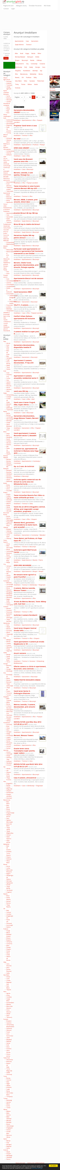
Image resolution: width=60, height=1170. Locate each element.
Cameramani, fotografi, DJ (13, 297)
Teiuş (8, 367)
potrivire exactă (6, 54)
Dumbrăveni (10, 1002)
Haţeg (8, 733)
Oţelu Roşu (8, 559)
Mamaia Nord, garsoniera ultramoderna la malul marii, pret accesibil (25, 524)
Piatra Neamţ (8, 898)
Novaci (8, 680)
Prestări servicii (5, 276)
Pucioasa (9, 630)
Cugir (8, 360)
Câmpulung (10, 395)
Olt (23, 77)
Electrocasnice (10, 182)
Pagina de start (20, 1163)
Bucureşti (25, 60)
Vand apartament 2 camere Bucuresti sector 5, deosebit (25, 434)
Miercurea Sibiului (9, 1007)
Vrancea (17, 88)
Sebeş (8, 365)
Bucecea (8, 472)
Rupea (8, 505)
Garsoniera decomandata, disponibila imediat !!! (24, 346)
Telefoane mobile (9, 188)
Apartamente (19, 41)
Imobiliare (17, 120)
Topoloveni (9, 410)
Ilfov (16, 74)
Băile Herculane (9, 546)
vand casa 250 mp (21, 391)
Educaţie (5, 176)
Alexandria (9, 1060)
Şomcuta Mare (9, 825)
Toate (22, 107)
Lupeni (8, 737)
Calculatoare (7, 149)
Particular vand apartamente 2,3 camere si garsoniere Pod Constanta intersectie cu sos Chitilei (28, 251)
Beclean (8, 459)
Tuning (8, 133)
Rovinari (8, 682)
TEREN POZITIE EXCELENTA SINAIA (27, 680)
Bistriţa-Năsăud (20, 57)
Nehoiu (8, 518)
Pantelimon (9, 792)
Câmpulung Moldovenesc (10, 1025)
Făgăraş (8, 498)
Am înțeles (53, 1165)
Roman (8, 901)
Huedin (8, 577)
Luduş (8, 868)
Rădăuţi (8, 1041)
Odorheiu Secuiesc (9, 716)
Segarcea (9, 651)
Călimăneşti (10, 1126)
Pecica (8, 387)
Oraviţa (8, 557)
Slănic (8, 953)
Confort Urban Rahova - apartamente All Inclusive (24, 317)
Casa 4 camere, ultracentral (25, 778)
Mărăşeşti (9, 1155)
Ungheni (9, 892)
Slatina (8, 927)
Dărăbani (9, 474)
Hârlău (8, 768)
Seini (7, 818)
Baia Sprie (7, 806)
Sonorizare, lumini (13, 302)
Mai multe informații (37, 1168)
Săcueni (8, 443)
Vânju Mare (8, 861)
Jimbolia (8, 1087)
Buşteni (8, 940)
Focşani (8, 1153)
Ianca (8, 489)
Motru (8, 678)
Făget (8, 1083)
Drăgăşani (9, 1128)
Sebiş (7, 391)
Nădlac (8, 384)
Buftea (8, 785)
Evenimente (6, 193)
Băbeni (8, 1111)
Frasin (8, 1032)
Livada (8, 980)
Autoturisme (10, 120)
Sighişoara (9, 883)
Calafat (8, 643)
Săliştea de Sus (8, 815)
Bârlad (8, 1141)
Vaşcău (8, 454)
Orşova (8, 857)
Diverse (5, 173)
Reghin (8, 873)
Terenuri (29, 44)
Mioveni (8, 404)
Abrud (8, 343)
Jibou (7, 967)
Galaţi (31, 67)
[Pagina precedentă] (22, 97)
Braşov (17, 60)
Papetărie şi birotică (6, 263)
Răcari (8, 632)
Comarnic (9, 943)
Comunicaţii (6, 165)
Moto (4, 248)
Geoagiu (8, 732)
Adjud (8, 1152)
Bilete (8, 195)
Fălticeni (8, 1030)
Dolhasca (9, 1028)
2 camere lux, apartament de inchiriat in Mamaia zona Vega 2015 (26, 451)
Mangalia (9, 592)
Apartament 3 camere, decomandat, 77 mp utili (24, 361)
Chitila (8, 787)
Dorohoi (8, 476)
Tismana (9, 693)
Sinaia (8, 951)
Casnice (8, 283)
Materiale (6, 239)
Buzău (32, 60)
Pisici (7, 112)
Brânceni (9, 1061)
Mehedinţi (33, 74)
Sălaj (35, 77)
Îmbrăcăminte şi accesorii (7, 208)
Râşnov (8, 503)
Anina (8, 544)
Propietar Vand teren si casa (25, 125)
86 (37, 97)
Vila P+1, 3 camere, (21, 305)
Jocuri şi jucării (5, 232)
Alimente (6, 94)
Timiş (17, 84)
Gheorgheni (9, 710)
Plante (5, 270)
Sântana (8, 389)
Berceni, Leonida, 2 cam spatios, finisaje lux (23, 174)
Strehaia (8, 859)
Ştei (7, 446)
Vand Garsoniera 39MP (23, 292)
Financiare (9, 305)
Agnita (8, 993)
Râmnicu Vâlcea (9, 1136)
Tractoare (9, 85)
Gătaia (8, 1085)
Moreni (8, 628)
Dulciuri (8, 98)
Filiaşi (8, 649)
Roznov (8, 903)
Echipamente (10, 242)
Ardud (8, 977)
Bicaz (7, 896)
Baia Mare (7, 802)
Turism (5, 323)
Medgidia (9, 594)
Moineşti (9, 420)
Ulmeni (8, 835)
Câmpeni (9, 358)
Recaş (8, 1091)
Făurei (8, 487)
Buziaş (8, 1078)
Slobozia (8, 761)
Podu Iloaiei (8, 775)
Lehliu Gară (8, 535)
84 (30, 97)
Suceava (32, 81)
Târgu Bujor (8, 659)
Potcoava (9, 923)
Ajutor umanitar (6, 91)
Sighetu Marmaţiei (9, 821)
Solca (7, 1047)
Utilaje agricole (8, 88)
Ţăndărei (9, 763)
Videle (8, 1072)
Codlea (8, 496)
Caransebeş (9, 551)
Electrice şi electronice (6, 179)
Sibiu (25, 81)
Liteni (8, 1037)
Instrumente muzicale (7, 228)
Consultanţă (10, 284)
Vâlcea (30, 84)
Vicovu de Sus (8, 1055)
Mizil (7, 945)
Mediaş (8, 1004)
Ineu (7, 380)
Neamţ (17, 77)
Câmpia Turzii (8, 567)
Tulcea (23, 84)
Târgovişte (41, 585)
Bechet (8, 641)
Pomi (7, 273)
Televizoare (9, 191)
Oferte (19, 107)
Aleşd (8, 433)
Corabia (8, 914)
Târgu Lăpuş (8, 828)
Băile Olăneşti (8, 1118)
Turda (8, 579)
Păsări (8, 109)
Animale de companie (6, 104)
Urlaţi (8, 955)
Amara (8, 752)
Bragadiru (9, 783)
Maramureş (24, 74)
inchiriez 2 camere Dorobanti (25, 615)
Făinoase (9, 100)
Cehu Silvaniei (8, 965)
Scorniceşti (9, 925)
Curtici (8, 378)
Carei (7, 978)
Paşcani (8, 772)
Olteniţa (8, 538)
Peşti (7, 111)
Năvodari (42, 535)
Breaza (8, 938)
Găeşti (8, 627)
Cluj (27, 64)
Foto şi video (5, 205)
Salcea (8, 1043)
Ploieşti (42, 145)
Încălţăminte (7, 224)
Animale (8, 81)
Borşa (8, 809)
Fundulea (9, 533)
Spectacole (9, 202)
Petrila (8, 741)
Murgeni (8, 1144)
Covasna (42, 64)
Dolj (25, 67)
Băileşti (8, 640)
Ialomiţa (35, 70)
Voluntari (9, 798)
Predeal (8, 502)
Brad (7, 726)
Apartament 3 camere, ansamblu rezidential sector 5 (26, 377)
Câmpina (9, 942)
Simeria (8, 745)
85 (33, 97)
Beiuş (8, 435)
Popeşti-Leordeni (32, 183)
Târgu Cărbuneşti (9, 685)
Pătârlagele (9, 520)
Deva (7, 730)
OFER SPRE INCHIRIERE (22, 565)
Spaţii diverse (19, 44)
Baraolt (8, 608)
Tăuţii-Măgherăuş (9, 832)
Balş (7, 910)
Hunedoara (26, 70)
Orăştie (8, 739)
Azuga (8, 931)
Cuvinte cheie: (5, 37)
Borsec (8, 704)
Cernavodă (9, 584)
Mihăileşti (9, 671)
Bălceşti (8, 1120)
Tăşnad (8, 990)
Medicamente (10, 244)
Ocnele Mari (8, 1132)
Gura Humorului (9, 1035)
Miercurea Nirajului (9, 871)
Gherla (8, 575)
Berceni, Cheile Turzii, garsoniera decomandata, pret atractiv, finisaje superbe (26, 265)
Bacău (33, 53)
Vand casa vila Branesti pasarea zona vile (23, 160)
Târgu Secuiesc (8, 620)
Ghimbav (9, 500)
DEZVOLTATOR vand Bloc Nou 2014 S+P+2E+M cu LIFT (27, 723)
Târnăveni (9, 890)
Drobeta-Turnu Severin (9, 853)
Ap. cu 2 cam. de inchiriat (24, 466)
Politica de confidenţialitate (36, 1163)
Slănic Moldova (9, 425)
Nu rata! (17, 139)
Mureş (41, 74)
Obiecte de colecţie (6, 260)
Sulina (8, 1106)
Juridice (8, 307)
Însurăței (9, 490)
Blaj (7, 356)
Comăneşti (9, 417)
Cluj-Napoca (8, 570)
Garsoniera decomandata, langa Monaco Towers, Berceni (26, 417)
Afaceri (5, 78)
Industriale (6, 226)
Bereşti (8, 654)
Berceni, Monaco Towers (23, 735)
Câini (7, 107)
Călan (8, 728)
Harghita (18, 70)
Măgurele (9, 789)
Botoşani (30, 57)
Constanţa (34, 64)
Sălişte (8, 1013)
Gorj (43, 67)
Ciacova (8, 1080)
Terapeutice (9, 311)
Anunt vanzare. (20, 653)
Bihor (39, 53)
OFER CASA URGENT (21, 148)
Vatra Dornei (8, 1051)
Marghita (9, 437)
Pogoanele (9, 522)
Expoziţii (8, 198)
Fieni (7, 625)
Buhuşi (8, 415)
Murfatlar (9, 595)
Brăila (37, 57)
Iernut (8, 866)
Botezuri (8, 197)
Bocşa (8, 549)
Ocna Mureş (8, 362)
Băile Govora (8, 1114)
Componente (10, 151)
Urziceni (8, 765)
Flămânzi (9, 478)
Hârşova (8, 590)
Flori (7, 271)
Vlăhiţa (8, 721)
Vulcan (8, 748)
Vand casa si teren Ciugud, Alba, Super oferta (24, 403)
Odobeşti (9, 1157)
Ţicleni (8, 691)
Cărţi (4, 156)
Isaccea (8, 1102)
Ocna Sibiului (8, 1011)
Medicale (6, 240)
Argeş (27, 53)
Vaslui (36, 84)
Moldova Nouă (9, 554)
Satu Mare (18, 81)
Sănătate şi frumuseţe (6, 313)
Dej (7, 573)
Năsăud (8, 463)
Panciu (8, 1159)
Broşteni (8, 1021)
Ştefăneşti (9, 408)
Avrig (7, 995)
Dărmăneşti (9, 419)
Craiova (8, 645)
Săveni (8, 479)
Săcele (8, 507)
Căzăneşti (9, 754)
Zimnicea (9, 1074)
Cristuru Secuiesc (8, 707)
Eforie (8, 588)
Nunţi (8, 200)
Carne (8, 96)
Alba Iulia (7, 348)
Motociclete (9, 250)
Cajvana (8, 1023)
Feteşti (8, 756)
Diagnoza (9, 125)
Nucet (8, 439)
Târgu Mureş (8, 887)
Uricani (8, 746)
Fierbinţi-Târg (9, 758)
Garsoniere (34, 41)
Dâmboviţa (18, 67)
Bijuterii (5, 147)
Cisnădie (9, 997)
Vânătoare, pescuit (6, 328)
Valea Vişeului (8, 837)
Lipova (8, 382)
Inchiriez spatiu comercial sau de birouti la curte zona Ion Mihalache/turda (27, 481)
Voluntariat (6, 330)
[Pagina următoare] (24, 100)
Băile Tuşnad (8, 699)
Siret (7, 1045)
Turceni (8, 695)
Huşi (7, 1142)
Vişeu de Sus (8, 841)
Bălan (8, 702)
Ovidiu (8, 603)
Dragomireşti (10, 813)
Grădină (8, 83)
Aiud (33, 399)
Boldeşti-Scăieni (9, 935)
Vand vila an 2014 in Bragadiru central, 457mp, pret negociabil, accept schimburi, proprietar (29, 509)
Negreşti (8, 1146)
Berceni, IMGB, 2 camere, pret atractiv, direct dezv (26, 200)
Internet (8, 153)
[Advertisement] (30, 19)
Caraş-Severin (19, 64)
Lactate (8, 101)
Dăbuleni (9, 647)
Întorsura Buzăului (9, 613)
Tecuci (8, 662)
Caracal (8, 912)
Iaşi (41, 70)
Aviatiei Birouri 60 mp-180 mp (26, 213)
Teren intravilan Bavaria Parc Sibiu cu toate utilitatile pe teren (29, 496)
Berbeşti (8, 1122)
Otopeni (34, 519)
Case (27, 41)
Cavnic (8, 811)
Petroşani (9, 743)
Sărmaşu (9, 881)
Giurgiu (37, 67)
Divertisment (7, 175)
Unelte (5, 325)
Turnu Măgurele (9, 1070)
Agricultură (6, 79)
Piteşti (8, 406)
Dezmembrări (10, 123)
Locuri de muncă (6, 236)
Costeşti (8, 397)
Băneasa (8, 582)
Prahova (28, 77)
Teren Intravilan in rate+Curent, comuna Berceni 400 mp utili (27, 187)
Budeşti (8, 529)
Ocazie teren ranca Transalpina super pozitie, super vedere (24, 750)
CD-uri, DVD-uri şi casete (6, 160)
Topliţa (8, 719)
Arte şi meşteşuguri (7, 115)
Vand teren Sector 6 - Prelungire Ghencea (22, 692)
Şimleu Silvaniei (8, 970)
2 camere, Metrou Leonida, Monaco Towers (24, 589)
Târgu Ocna (8, 429)
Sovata (8, 885)
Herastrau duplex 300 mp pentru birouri (24, 236)
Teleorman (40, 81)
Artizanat (9, 138)
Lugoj (8, 1089)
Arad (21, 53)
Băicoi (8, 932)
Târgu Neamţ (8, 906)
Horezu (8, 1130)
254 (43, 97)
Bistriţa (8, 461)
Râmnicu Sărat (9, 524)
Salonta (8, 444)
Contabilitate (10, 286)
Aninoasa (9, 724)
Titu (7, 636)
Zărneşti (8, 511)
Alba (16, 53)
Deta (7, 1082)
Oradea (8, 441)
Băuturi (5, 134)
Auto (4, 118)
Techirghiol (9, 605)
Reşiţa (8, 562)
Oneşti (8, 422)
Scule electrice (8, 185)
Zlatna (8, 369)
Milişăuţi (9, 1039)
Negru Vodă (8, 600)
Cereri (15, 107)
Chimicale (6, 164)
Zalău (8, 973)
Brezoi (8, 1124)
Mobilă (5, 246)
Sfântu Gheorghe (9, 616)
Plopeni (8, 949)
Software (9, 155)
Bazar (5, 136)
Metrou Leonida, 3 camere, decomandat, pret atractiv (24, 705)
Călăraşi (39, 60)
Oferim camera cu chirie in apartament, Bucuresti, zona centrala (30, 667)
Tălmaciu (9, 1017)
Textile (5, 320)
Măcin (8, 1104)
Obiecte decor (8, 141)
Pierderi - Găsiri (6, 267)
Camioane (9, 122)
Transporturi (7, 321)
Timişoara (9, 1096)
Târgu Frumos (8, 779)
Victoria (8, 509)
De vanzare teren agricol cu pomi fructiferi (25, 575)
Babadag (9, 1100)
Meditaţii (9, 309)
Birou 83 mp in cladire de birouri (27, 224)
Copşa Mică (8, 1000)
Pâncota (8, 386)
